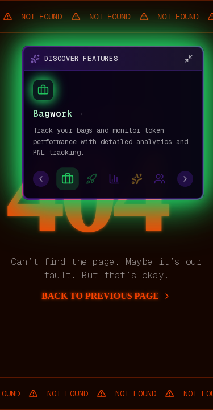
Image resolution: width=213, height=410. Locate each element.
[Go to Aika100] (137, 179)
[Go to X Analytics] (114, 179)
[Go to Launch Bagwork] (91, 179)
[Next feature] (185, 179)
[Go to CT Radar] (160, 179)
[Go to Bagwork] (67, 178)
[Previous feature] (41, 179)
